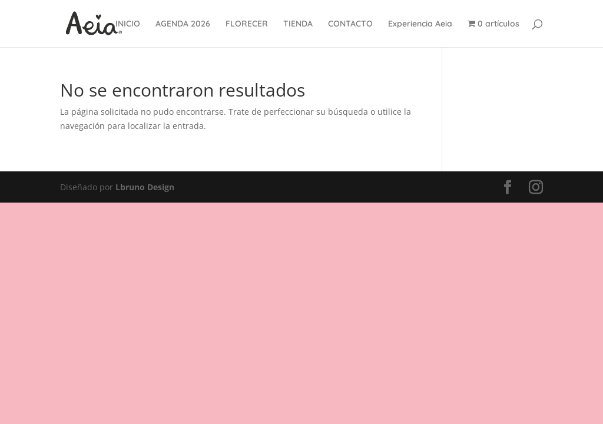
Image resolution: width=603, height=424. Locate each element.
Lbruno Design (144, 187)
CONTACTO (350, 24)
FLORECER (247, 24)
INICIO (127, 24)
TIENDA (298, 24)
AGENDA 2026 (182, 24)
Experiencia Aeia (420, 24)
